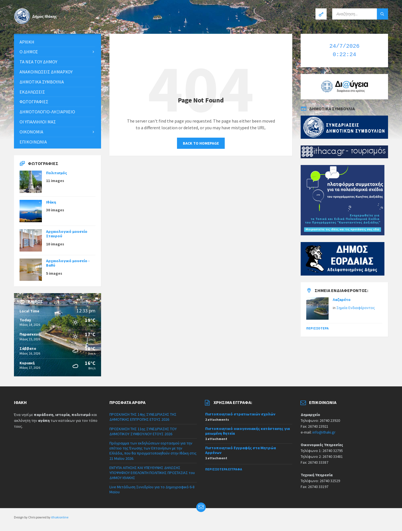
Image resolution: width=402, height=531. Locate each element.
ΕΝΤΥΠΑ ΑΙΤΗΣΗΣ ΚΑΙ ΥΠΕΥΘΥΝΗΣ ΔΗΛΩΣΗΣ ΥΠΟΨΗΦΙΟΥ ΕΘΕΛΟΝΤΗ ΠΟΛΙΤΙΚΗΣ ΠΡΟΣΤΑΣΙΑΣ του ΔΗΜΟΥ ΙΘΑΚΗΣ (152, 472)
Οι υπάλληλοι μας (38, 122)
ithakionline (59, 517)
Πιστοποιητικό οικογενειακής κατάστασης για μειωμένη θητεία (247, 431)
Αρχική (27, 42)
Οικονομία (31, 132)
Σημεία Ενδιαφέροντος (355, 307)
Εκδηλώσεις (32, 92)
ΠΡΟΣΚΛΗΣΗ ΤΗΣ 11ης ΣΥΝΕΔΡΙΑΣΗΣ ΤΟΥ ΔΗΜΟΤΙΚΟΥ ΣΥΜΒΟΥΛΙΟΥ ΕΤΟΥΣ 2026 (143, 431)
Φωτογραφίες (34, 101)
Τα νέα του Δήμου (38, 61)
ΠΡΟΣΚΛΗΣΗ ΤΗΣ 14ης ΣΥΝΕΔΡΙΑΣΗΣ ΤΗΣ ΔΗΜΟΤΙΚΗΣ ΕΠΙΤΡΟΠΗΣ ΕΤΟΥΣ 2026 (142, 417)
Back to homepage (201, 143)
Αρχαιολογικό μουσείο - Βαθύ (68, 263)
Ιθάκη (51, 202)
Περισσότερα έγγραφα (223, 469)
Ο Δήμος (29, 51)
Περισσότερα (317, 328)
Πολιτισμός (56, 172)
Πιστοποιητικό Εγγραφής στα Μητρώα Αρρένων (240, 450)
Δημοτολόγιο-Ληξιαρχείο (47, 111)
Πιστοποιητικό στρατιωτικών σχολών (240, 414)
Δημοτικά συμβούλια (42, 82)
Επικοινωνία (33, 142)
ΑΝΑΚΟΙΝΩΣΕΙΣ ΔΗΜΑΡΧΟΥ (46, 72)
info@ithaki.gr (324, 432)
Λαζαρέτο (342, 299)
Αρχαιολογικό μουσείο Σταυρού (66, 234)
